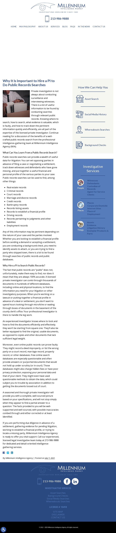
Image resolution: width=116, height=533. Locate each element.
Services (55, 26)
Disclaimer (58, 514)
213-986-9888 (60, 18)
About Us (43, 26)
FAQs (72, 26)
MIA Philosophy (27, 26)
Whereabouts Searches (58, 501)
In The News (84, 26)
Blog (65, 26)
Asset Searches (58, 492)
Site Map (58, 511)
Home (14, 26)
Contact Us (99, 26)
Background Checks (58, 495)
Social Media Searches (58, 498)
